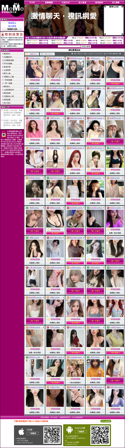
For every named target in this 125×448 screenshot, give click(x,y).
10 (99, 54)
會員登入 (12, 23)
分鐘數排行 (8, 57)
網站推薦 (7, 93)
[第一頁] (77, 54)
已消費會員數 (9, 60)
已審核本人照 (9, 96)
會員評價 (7, 67)
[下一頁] (103, 54)
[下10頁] (109, 54)
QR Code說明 (105, 421)
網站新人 (7, 86)
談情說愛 (7, 100)
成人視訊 (7, 103)
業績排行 (7, 54)
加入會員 (12, 26)
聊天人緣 (7, 73)
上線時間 (7, 70)
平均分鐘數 (8, 64)
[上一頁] (83, 54)
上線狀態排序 (9, 90)
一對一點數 (8, 83)
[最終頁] (115, 54)
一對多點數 (8, 80)
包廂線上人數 (9, 77)
